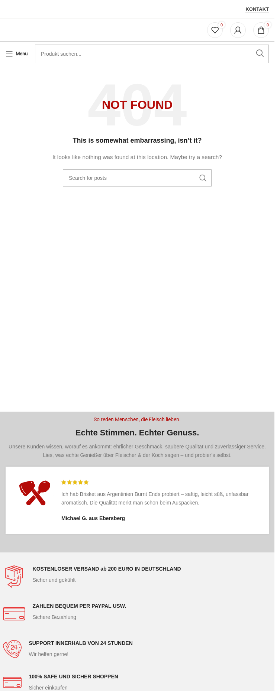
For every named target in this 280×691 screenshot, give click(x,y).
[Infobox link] (137, 576)
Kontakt (257, 9)
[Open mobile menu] (16, 53)
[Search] (137, 177)
